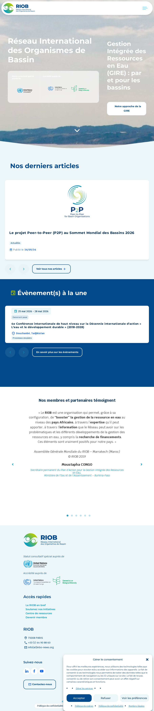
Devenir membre (36, 617)
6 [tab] (90, 515)
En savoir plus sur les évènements (57, 352)
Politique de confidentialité (111, 706)
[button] (147, 659)
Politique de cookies (84, 706)
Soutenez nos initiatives (40, 609)
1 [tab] (68, 515)
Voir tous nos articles (51, 269)
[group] (77, 220)
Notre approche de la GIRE (127, 108)
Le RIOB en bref (36, 605)
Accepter (79, 698)
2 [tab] (72, 515)
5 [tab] (86, 515)
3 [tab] (77, 515)
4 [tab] (81, 515)
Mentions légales (136, 706)
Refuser (106, 698)
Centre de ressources (39, 613)
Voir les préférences (134, 698)
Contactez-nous (39, 684)
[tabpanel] (77, 444)
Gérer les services (84, 688)
